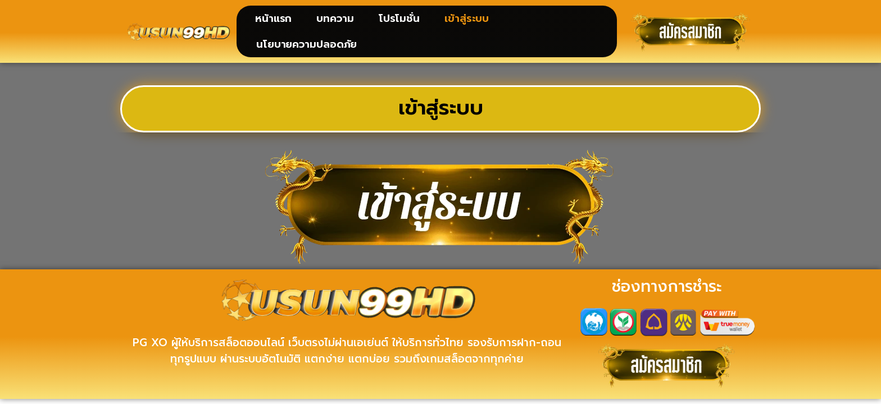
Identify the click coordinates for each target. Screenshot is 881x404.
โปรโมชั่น (399, 18)
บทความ (334, 18)
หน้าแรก (273, 18)
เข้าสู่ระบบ (466, 18)
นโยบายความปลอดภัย (306, 44)
